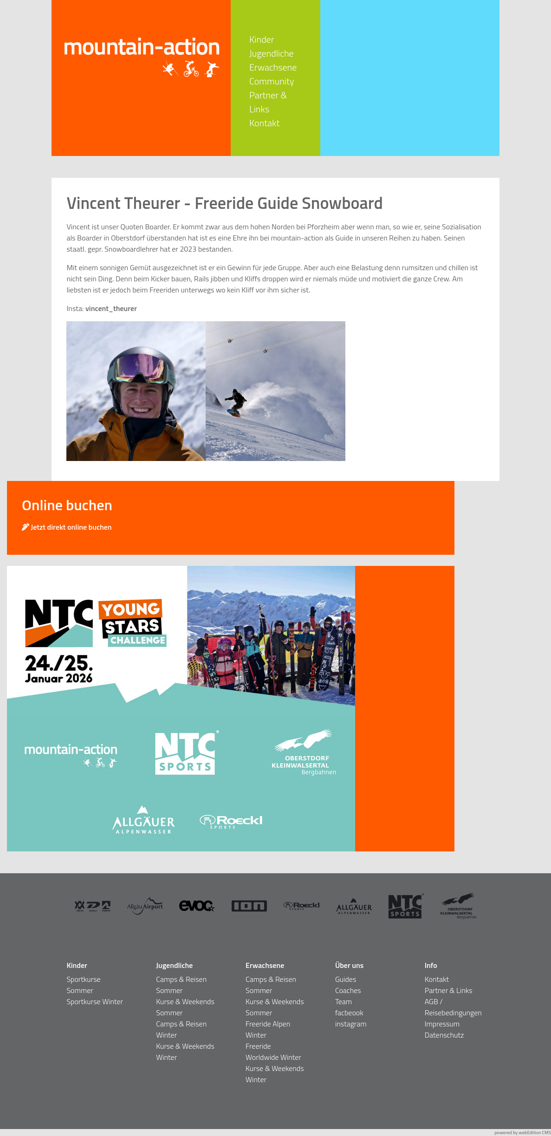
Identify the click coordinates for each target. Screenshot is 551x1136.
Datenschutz (444, 1034)
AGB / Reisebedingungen (453, 1007)
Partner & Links (268, 102)
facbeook (349, 1012)
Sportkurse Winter (94, 1001)
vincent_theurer (111, 308)
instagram (351, 1023)
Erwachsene (273, 67)
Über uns (349, 965)
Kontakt (264, 123)
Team (343, 1001)
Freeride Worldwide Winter (273, 1051)
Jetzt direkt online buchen (67, 526)
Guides (345, 979)
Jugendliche (271, 53)
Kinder (261, 39)
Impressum (442, 1023)
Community (271, 81)
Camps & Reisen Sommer (181, 985)
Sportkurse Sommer (83, 985)
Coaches (348, 990)
